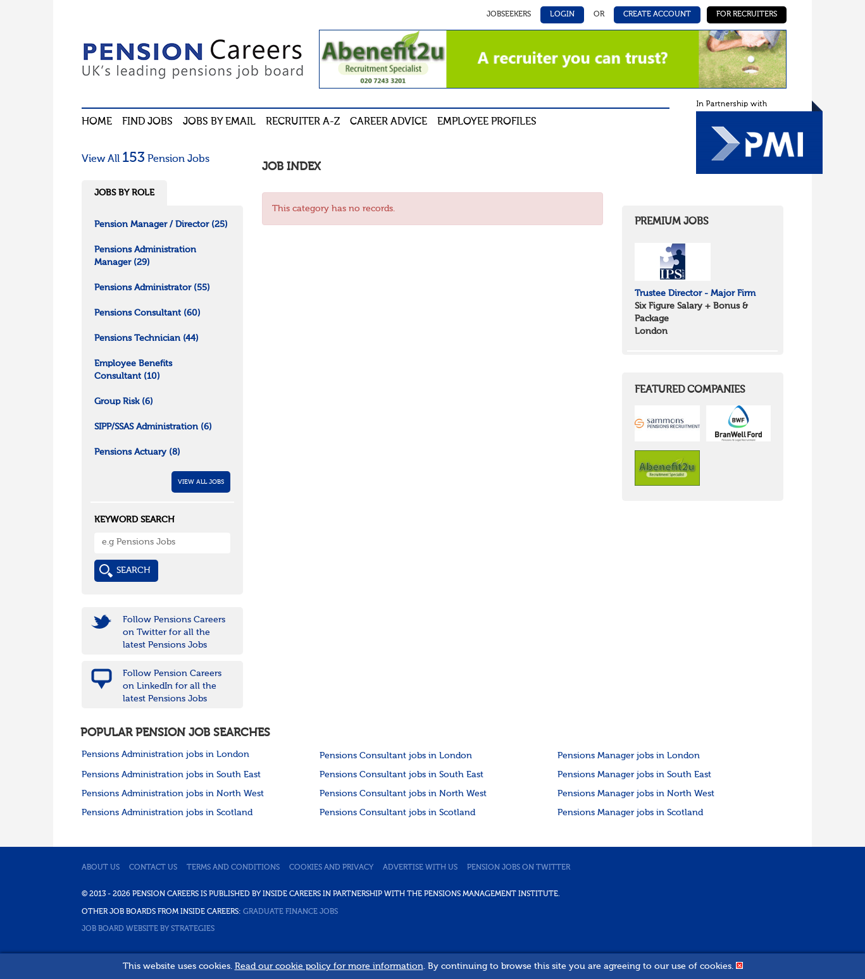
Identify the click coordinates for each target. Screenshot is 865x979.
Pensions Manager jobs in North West (635, 793)
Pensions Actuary (137, 452)
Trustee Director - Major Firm (695, 293)
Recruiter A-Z (303, 122)
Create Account (657, 14)
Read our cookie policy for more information (329, 966)
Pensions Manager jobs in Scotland (630, 812)
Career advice (388, 122)
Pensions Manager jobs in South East (634, 774)
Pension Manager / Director (161, 224)
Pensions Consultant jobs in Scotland (397, 812)
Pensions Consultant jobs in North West (403, 793)
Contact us (153, 867)
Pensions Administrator (152, 287)
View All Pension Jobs (145, 159)
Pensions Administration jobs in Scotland (167, 812)
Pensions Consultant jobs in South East (401, 774)
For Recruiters (746, 14)
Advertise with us (420, 867)
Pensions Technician (146, 338)
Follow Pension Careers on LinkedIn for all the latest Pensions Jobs (172, 686)
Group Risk (123, 401)
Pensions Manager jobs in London (628, 755)
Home (97, 122)
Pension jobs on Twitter (518, 867)
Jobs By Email (219, 122)
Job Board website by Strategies (148, 929)
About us (101, 867)
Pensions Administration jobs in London (165, 754)
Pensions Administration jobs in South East (171, 774)
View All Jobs (201, 482)
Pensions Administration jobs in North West (173, 793)
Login (562, 14)
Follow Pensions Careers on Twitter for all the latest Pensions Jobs (174, 632)
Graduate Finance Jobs (290, 912)
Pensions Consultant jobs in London (396, 755)
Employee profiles (487, 122)
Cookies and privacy (331, 867)
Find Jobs (147, 122)
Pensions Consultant (147, 313)
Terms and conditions (233, 867)
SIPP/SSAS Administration (153, 426)
